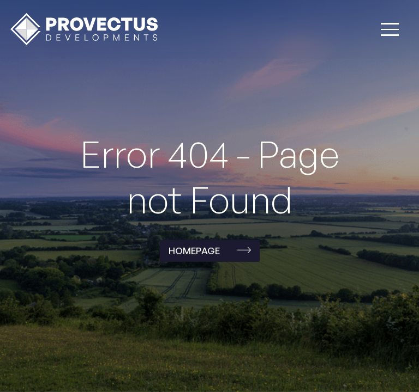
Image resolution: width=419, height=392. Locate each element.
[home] (84, 29)
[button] (390, 29)
